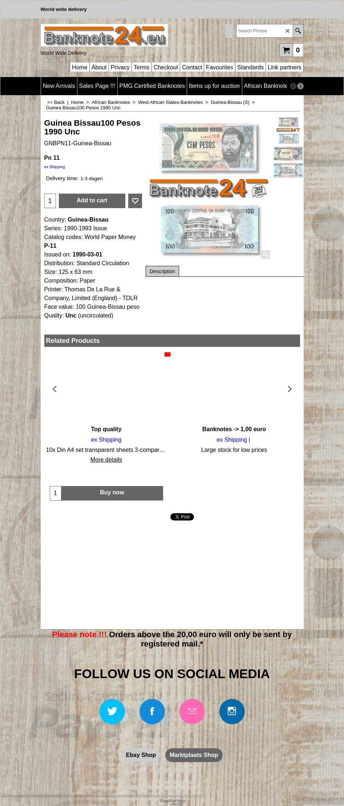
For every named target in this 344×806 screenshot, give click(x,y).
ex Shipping (54, 167)
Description (162, 271)
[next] (300, 86)
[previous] (293, 86)
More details (106, 460)
